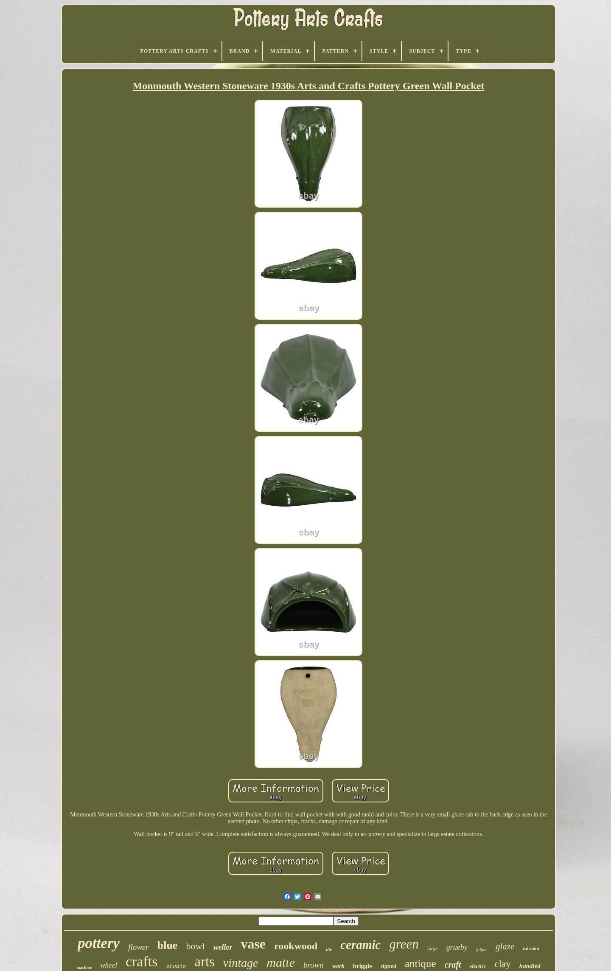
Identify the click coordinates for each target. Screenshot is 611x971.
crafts (142, 961)
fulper (481, 949)
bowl (195, 946)
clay (502, 964)
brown (313, 964)
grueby (457, 947)
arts (204, 961)
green (403, 944)
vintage (240, 962)
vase (253, 943)
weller (222, 947)
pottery (99, 943)
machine (84, 967)
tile (329, 949)
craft (453, 964)
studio (176, 966)
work (338, 966)
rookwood (295, 945)
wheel (108, 965)
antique (420, 963)
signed (388, 966)
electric (478, 966)
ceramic (360, 944)
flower (138, 947)
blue (167, 945)
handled (530, 966)
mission (531, 948)
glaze (505, 946)
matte (280, 962)
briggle (362, 966)
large (432, 948)
